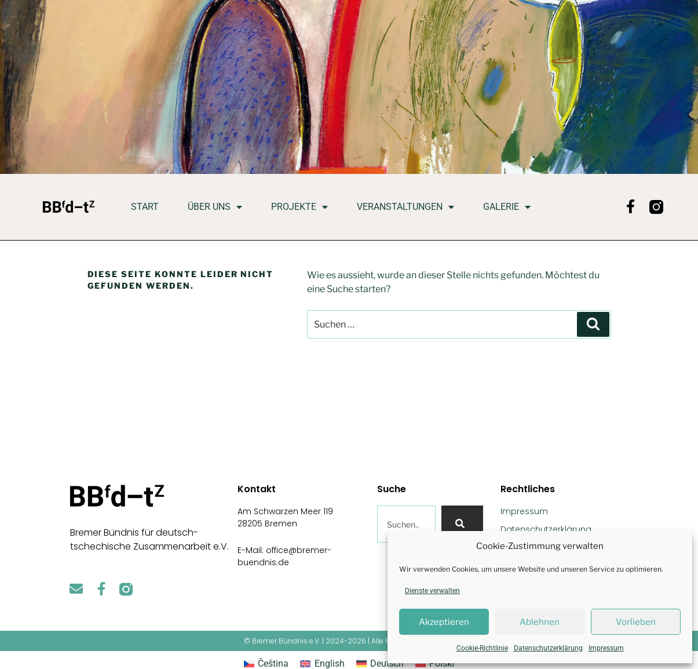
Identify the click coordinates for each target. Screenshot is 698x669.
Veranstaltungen (405, 207)
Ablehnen (540, 622)
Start (145, 206)
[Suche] (462, 524)
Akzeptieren (444, 622)
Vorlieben (636, 622)
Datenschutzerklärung (548, 648)
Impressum (606, 648)
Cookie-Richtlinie (482, 648)
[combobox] (406, 524)
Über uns (215, 207)
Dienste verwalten (432, 591)
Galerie (507, 207)
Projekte (299, 207)
